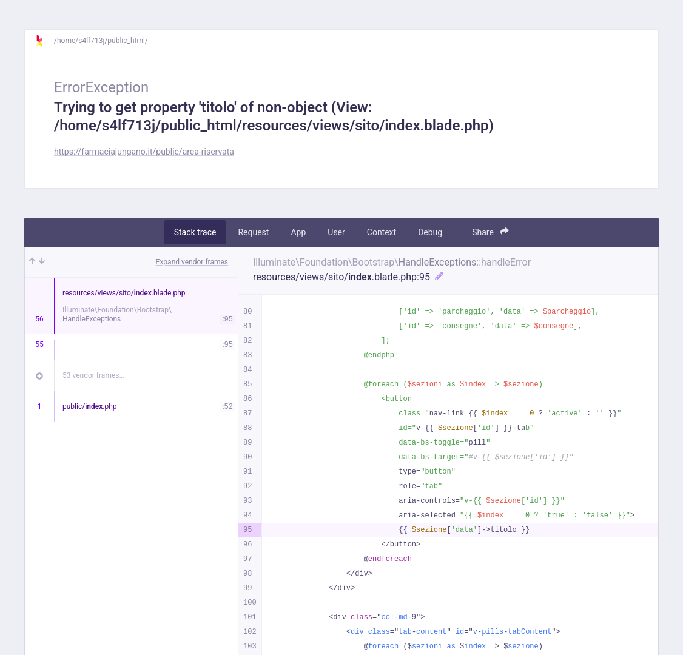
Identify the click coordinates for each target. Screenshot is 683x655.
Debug (430, 232)
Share (490, 232)
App (298, 232)
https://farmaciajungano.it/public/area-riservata (144, 151)
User (336, 232)
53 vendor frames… (93, 375)
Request (253, 232)
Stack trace (195, 232)
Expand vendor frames (192, 262)
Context (381, 232)
